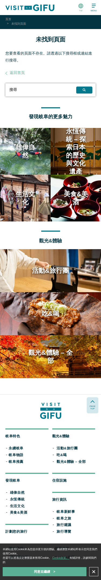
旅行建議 (64, 525)
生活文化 (17, 506)
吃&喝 (62, 455)
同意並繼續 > (44, 572)
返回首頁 (17, 72)
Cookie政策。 (60, 557)
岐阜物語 (16, 455)
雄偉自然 (17, 493)
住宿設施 (59, 480)
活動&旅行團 (67, 448)
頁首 (8, 19)
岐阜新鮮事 (66, 512)
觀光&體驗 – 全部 (71, 462)
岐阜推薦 (16, 462)
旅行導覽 (64, 531)
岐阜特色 (12, 436)
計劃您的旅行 (16, 531)
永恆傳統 (17, 499)
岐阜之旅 (64, 518)
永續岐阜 (16, 448)
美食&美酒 (18, 512)
